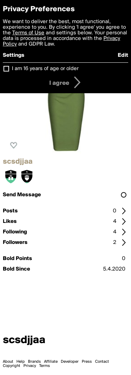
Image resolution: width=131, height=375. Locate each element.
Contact (102, 362)
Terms (44, 366)
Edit (123, 55)
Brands (34, 362)
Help (20, 362)
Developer (70, 362)
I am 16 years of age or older (45, 68)
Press (87, 362)
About (8, 362)
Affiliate (51, 362)
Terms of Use (28, 33)
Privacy (29, 366)
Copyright (11, 366)
